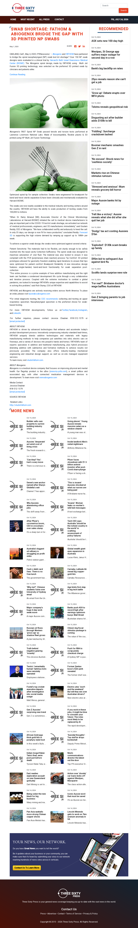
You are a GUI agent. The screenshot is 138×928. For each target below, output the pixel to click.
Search (124, 10)
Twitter (65, 310)
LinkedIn (17, 313)
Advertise (51, 913)
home (13, 19)
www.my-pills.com (58, 371)
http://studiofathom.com (20, 405)
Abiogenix (57, 54)
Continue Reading (17, 74)
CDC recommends (49, 299)
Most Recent (28, 19)
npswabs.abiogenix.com (39, 294)
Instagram (82, 310)
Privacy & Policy (90, 913)
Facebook (73, 310)
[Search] (114, 5)
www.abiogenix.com (48, 377)
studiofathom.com (35, 360)
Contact (59, 19)
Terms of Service (73, 913)
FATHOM (70, 54)
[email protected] (17, 321)
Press (43, 913)
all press (44, 19)
